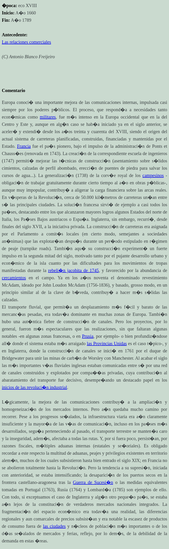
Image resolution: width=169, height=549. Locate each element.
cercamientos (14, 277)
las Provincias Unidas (107, 343)
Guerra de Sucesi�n (93, 482)
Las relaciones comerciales (26, 42)
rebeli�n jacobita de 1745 (73, 270)
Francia (24, 146)
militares (48, 116)
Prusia (87, 336)
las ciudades (54, 526)
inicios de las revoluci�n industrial (34, 387)
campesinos (153, 175)
